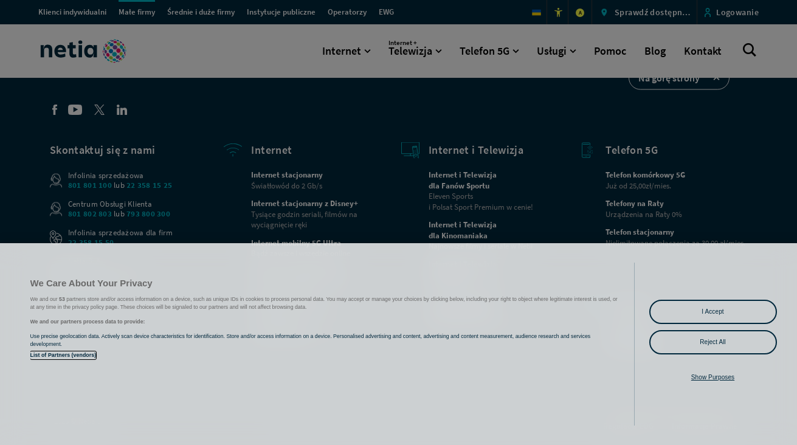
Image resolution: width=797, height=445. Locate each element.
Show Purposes (712, 377)
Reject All (713, 342)
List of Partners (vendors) (63, 355)
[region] (398, 344)
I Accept (712, 311)
